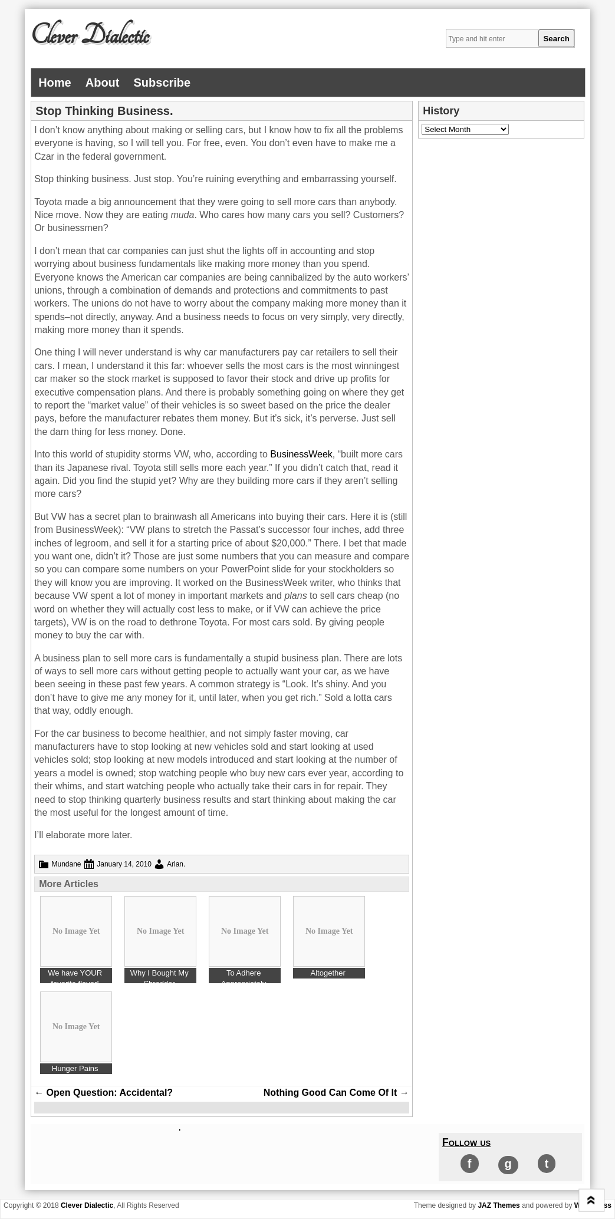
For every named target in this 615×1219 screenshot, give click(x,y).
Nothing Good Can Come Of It (336, 1093)
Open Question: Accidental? (103, 1093)
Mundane (66, 864)
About (102, 82)
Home (54, 82)
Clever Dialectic (90, 36)
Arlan (175, 864)
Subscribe (162, 82)
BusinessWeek (301, 454)
